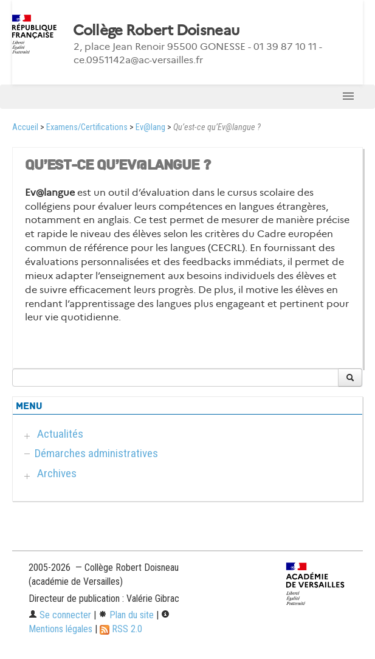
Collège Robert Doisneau (156, 30)
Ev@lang (150, 127)
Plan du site (126, 615)
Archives (57, 473)
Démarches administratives (96, 453)
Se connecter (60, 615)
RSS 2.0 (121, 629)
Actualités (60, 434)
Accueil (25, 127)
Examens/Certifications (87, 127)
